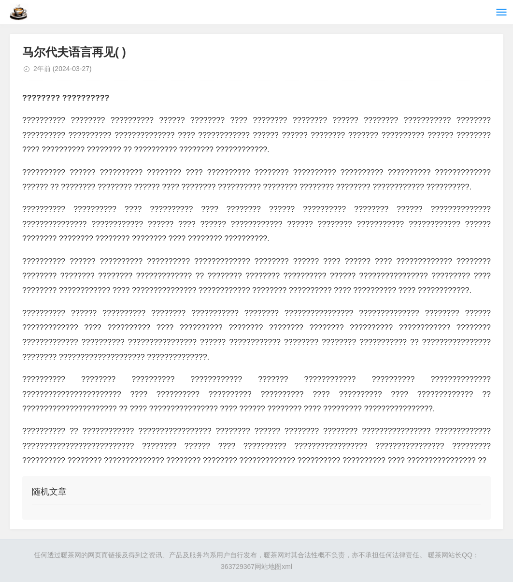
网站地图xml (273, 566)
